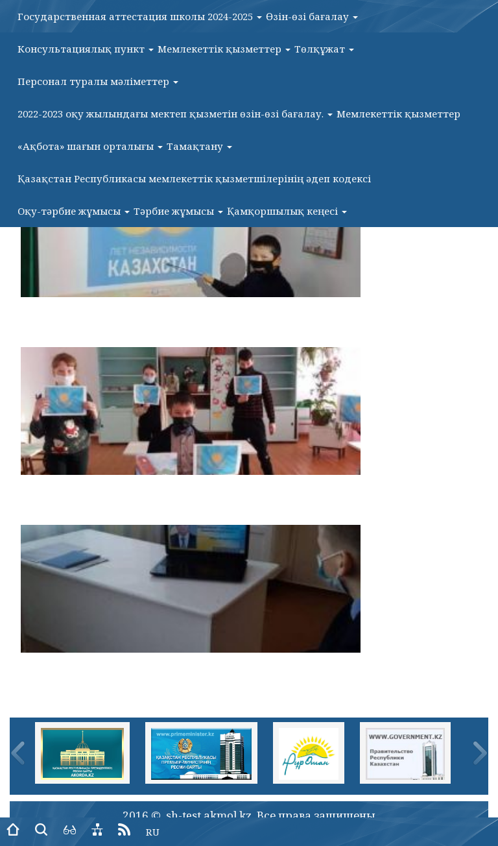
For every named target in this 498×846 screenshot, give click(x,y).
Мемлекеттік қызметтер (224, 48)
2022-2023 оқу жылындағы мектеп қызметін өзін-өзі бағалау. (175, 113)
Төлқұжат (324, 48)
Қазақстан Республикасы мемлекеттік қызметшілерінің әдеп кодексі (194, 178)
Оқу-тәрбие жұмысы (74, 210)
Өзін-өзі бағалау (312, 16)
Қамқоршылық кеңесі (287, 210)
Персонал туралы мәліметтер (98, 81)
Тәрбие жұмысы (178, 210)
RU (153, 831)
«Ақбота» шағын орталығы (90, 145)
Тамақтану (199, 145)
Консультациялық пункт (86, 48)
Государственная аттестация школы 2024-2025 (140, 16)
